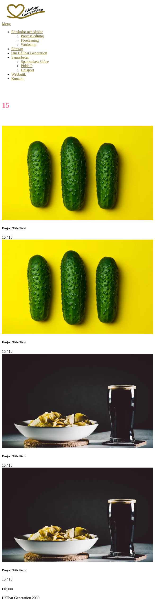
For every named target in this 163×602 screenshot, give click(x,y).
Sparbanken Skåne (35, 62)
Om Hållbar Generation (29, 53)
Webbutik (18, 74)
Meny (6, 24)
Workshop (28, 45)
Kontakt (17, 79)
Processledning (32, 36)
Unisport (27, 70)
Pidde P (26, 66)
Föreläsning (30, 40)
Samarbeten (20, 57)
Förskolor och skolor (27, 32)
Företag (17, 49)
